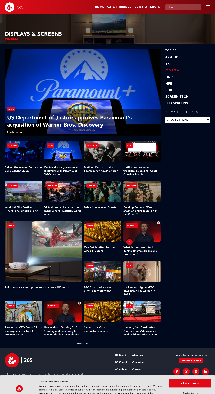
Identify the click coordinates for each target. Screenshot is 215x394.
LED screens (176, 103)
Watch (111, 7)
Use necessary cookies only (190, 385)
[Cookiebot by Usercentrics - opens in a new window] (19, 388)
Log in (155, 7)
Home (99, 7)
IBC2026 (125, 7)
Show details (46, 388)
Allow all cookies (190, 366)
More (80, 343)
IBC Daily (141, 7)
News (11, 109)
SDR (168, 90)
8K (167, 64)
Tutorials (132, 225)
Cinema (172, 70)
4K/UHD (172, 57)
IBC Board (120, 355)
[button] (207, 7)
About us (137, 355)
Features (12, 145)
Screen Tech (176, 96)
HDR (169, 77)
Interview (92, 145)
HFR (168, 83)
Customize (190, 376)
